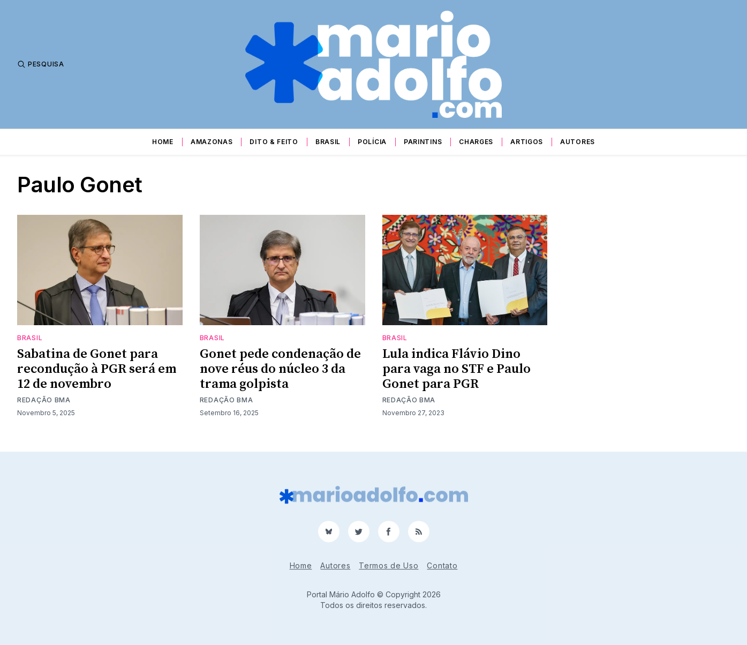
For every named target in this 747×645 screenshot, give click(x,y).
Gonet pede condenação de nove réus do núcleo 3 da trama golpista (280, 369)
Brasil (328, 142)
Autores (577, 142)
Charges (476, 142)
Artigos (526, 142)
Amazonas (212, 142)
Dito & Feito (274, 142)
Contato (442, 565)
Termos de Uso (388, 565)
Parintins (423, 142)
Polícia (372, 142)
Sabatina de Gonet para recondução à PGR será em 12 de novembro (96, 369)
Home (162, 142)
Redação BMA (44, 400)
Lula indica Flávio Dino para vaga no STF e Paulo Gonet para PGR (456, 369)
